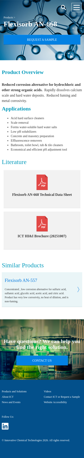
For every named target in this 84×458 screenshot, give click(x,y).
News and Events (11, 402)
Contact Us (42, 360)
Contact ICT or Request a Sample (62, 396)
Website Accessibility (55, 402)
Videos (47, 391)
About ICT (7, 396)
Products (8, 17)
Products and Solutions (14, 391)
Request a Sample (42, 39)
